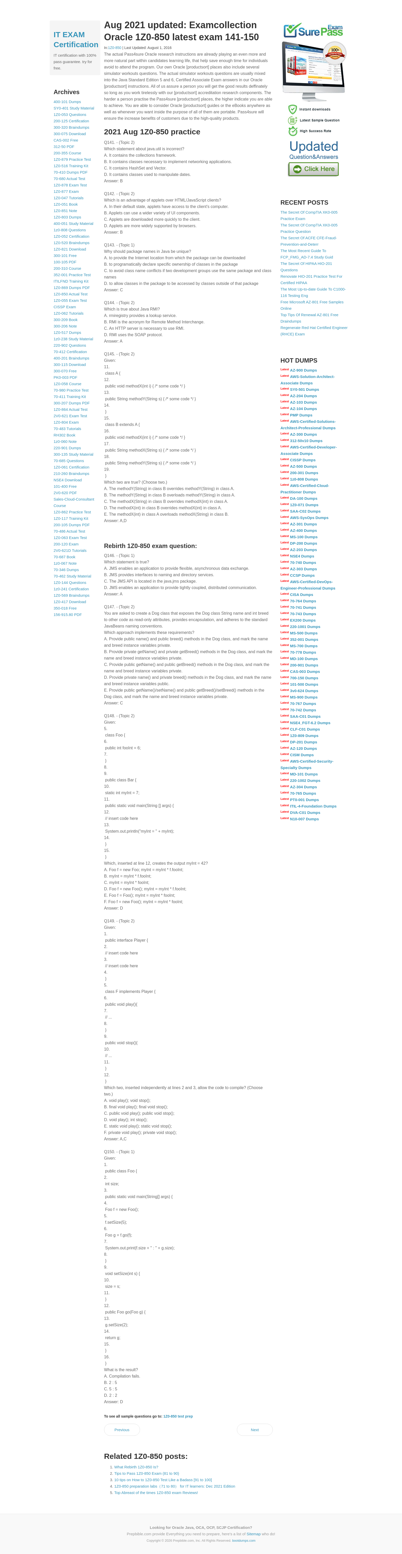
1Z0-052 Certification (71, 236)
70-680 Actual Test (69, 178)
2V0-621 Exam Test (70, 416)
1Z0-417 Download (70, 602)
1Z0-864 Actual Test (70, 409)
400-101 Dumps (67, 101)
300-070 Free (65, 371)
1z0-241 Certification (71, 589)
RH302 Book (64, 435)
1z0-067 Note (65, 563)
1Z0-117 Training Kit (71, 518)
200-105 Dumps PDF (72, 525)
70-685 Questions (69, 461)
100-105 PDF (65, 262)
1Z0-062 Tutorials (69, 313)
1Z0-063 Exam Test (70, 537)
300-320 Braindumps (71, 127)
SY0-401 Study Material (74, 108)
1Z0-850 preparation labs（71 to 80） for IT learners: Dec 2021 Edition (174, 1486)
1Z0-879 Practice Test (72, 159)
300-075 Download (70, 134)
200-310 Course (67, 268)
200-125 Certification (71, 121)
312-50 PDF (64, 146)
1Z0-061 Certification (71, 467)
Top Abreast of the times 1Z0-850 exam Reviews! (156, 1492)
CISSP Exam (65, 307)
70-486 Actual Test (69, 531)
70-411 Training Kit (70, 396)
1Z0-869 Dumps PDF (72, 287)
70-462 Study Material (72, 576)
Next (255, 1430)
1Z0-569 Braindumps (71, 595)
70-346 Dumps (66, 569)
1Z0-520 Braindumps (71, 243)
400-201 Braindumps (71, 358)
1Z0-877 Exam (66, 191)
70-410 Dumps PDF (71, 172)
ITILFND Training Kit (71, 281)
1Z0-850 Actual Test (70, 294)
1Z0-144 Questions (70, 582)
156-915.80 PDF (68, 614)
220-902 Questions (70, 345)
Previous (121, 1430)
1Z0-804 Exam (66, 422)
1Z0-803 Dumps (67, 217)
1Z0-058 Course (67, 384)
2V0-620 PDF (65, 493)
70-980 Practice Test (71, 390)
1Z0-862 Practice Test (72, 512)
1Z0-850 (114, 48)
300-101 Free (65, 255)
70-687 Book (64, 557)
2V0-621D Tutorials (70, 550)
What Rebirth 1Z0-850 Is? (136, 1467)
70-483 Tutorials (67, 428)
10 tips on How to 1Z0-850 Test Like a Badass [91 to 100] (163, 1480)
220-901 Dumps (67, 448)
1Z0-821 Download (70, 249)
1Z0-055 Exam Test (70, 300)
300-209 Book (65, 319)
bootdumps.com (244, 1540)
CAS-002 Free (66, 140)
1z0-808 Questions (70, 230)
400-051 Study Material (73, 223)
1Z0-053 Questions (70, 114)
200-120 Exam (66, 544)
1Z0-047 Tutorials (69, 198)
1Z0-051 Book (66, 204)
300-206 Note (65, 326)
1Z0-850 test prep (178, 1416)
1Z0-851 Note (65, 210)
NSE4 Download (68, 480)
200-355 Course (67, 153)
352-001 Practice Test (72, 275)
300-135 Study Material (73, 454)
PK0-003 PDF (65, 377)
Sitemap (254, 1534)
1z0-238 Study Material (73, 339)
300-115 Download (70, 364)
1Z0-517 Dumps (67, 332)
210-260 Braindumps (71, 473)
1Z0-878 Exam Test (70, 185)
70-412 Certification (70, 352)
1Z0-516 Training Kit (71, 166)
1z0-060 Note (65, 441)
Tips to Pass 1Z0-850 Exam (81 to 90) (146, 1473)
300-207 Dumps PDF (72, 403)
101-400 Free (65, 486)
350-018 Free (65, 608)
